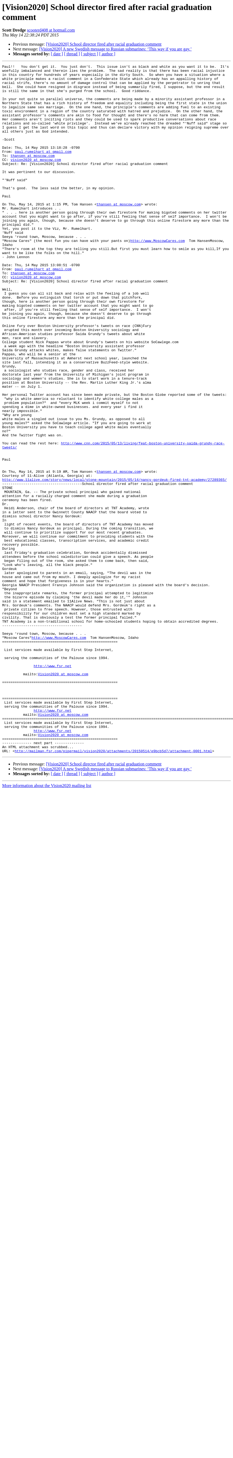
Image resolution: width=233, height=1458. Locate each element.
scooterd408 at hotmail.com (51, 30)
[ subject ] (89, 54)
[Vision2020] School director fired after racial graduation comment (104, 44)
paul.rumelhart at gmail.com (43, 169)
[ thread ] (72, 54)
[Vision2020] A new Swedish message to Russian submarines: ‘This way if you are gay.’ (115, 49)
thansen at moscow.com (32, 174)
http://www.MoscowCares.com (157, 276)
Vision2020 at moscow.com (63, 796)
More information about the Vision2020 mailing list (46, 923)
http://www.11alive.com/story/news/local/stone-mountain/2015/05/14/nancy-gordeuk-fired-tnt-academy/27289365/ (114, 563)
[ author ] (107, 54)
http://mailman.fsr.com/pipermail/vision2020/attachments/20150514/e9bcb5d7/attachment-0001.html (113, 888)
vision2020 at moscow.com (35, 179)
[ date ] (57, 54)
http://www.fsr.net (52, 786)
